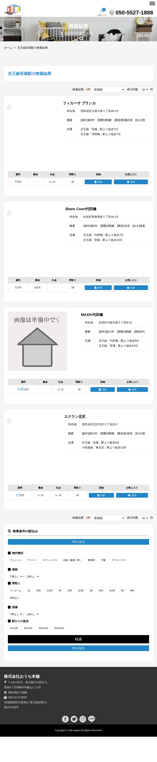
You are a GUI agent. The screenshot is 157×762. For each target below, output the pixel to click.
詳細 (98, 207)
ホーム (8, 73)
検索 (78, 665)
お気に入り (102, 37)
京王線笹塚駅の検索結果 (32, 73)
